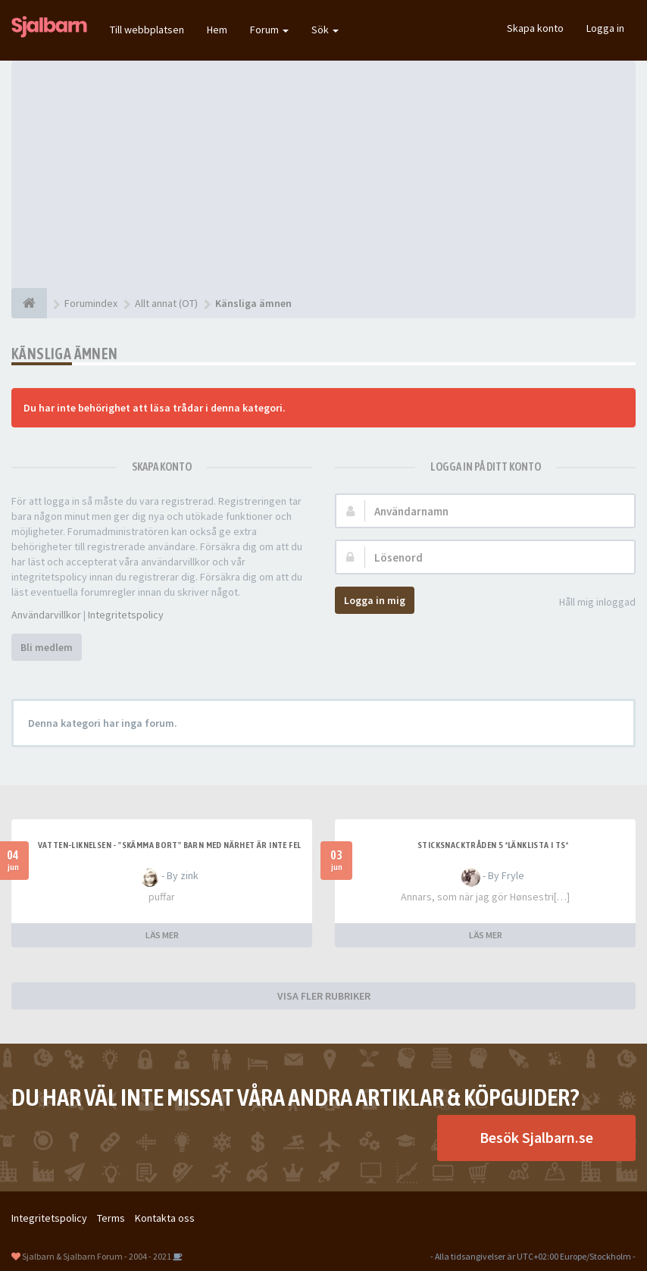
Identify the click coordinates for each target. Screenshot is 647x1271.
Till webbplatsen (147, 29)
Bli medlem (46, 647)
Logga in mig (374, 600)
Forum (269, 29)
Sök (325, 29)
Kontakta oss (165, 1218)
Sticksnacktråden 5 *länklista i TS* (492, 845)
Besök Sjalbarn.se (536, 1137)
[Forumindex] (29, 303)
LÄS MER (162, 935)
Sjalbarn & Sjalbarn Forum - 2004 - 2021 (96, 1256)
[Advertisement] (323, 174)
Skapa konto (535, 28)
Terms (111, 1218)
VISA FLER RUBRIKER (323, 996)
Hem (217, 29)
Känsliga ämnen (64, 353)
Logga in (605, 28)
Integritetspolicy (126, 614)
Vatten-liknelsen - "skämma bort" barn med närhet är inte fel (170, 845)
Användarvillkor (46, 614)
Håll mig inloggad (589, 603)
